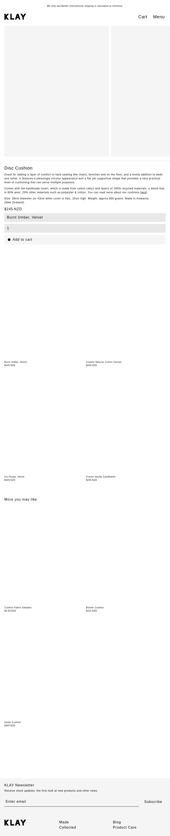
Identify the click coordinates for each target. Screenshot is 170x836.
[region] (87, 91)
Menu (159, 16)
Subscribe (153, 802)
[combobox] (85, 217)
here (143, 192)
